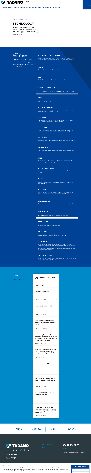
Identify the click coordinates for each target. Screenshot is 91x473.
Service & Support (54, 429)
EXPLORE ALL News (19, 279)
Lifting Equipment (6, 7)
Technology (32, 7)
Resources (53, 7)
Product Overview (19, 429)
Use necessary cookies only (80, 464)
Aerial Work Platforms (20, 7)
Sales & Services (43, 7)
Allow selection (80, 461)
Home (14, 19)
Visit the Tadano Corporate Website (73, 452)
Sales (43, 451)
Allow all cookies (80, 457)
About (59, 7)
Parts (43, 447)
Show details (53, 470)
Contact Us (67, 448)
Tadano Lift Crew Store (71, 429)
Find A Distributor (36, 429)
